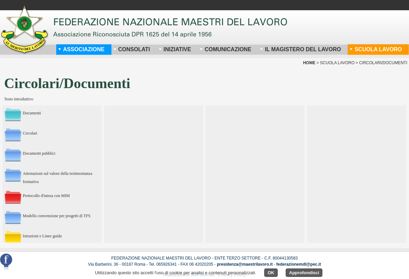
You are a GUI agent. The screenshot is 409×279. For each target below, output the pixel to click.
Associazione (81, 49)
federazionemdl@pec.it (298, 264)
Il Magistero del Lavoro (300, 49)
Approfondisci (304, 272)
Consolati (131, 49)
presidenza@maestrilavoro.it (245, 264)
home (309, 62)
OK (271, 272)
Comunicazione (225, 49)
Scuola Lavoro (375, 49)
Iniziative (174, 49)
